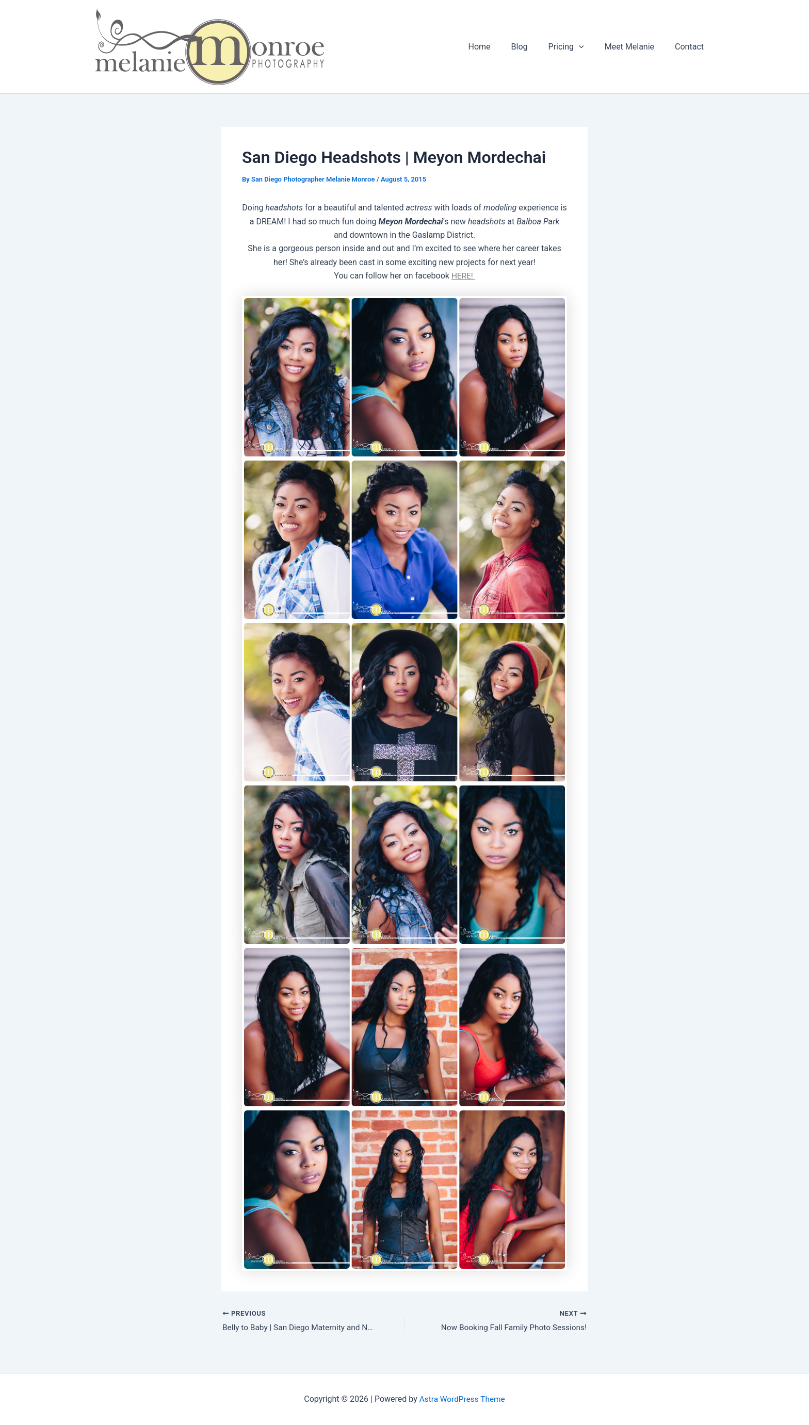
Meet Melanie (635, 47)
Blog (534, 47)
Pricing (576, 47)
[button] (589, 47)
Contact (691, 47)
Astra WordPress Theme (462, 1399)
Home (498, 47)
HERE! (463, 276)
